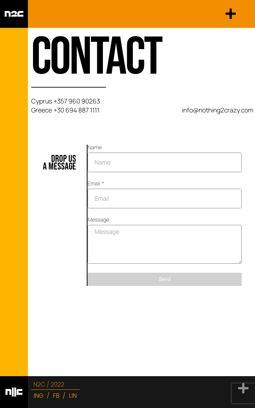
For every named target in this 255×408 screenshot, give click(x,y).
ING (38, 396)
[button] (230, 14)
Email (94, 184)
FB (56, 396)
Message (98, 220)
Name (95, 148)
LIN (73, 396)
